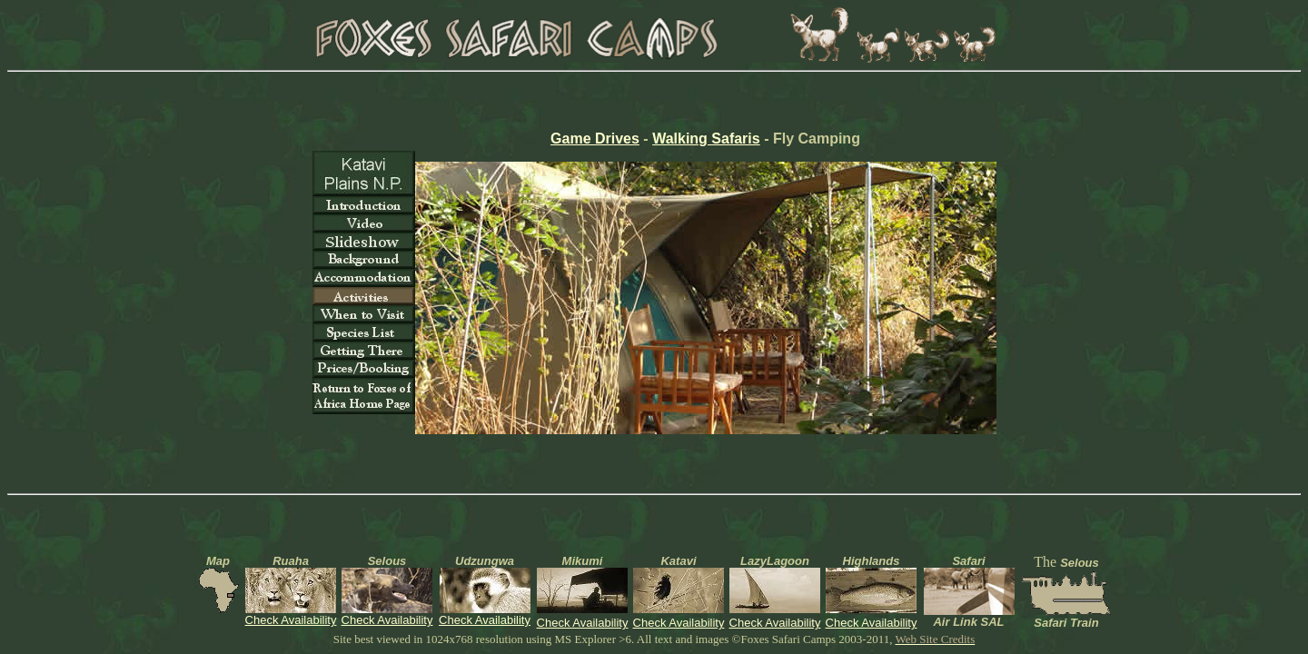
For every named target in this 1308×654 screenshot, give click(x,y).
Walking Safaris (706, 138)
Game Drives (594, 138)
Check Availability (291, 620)
